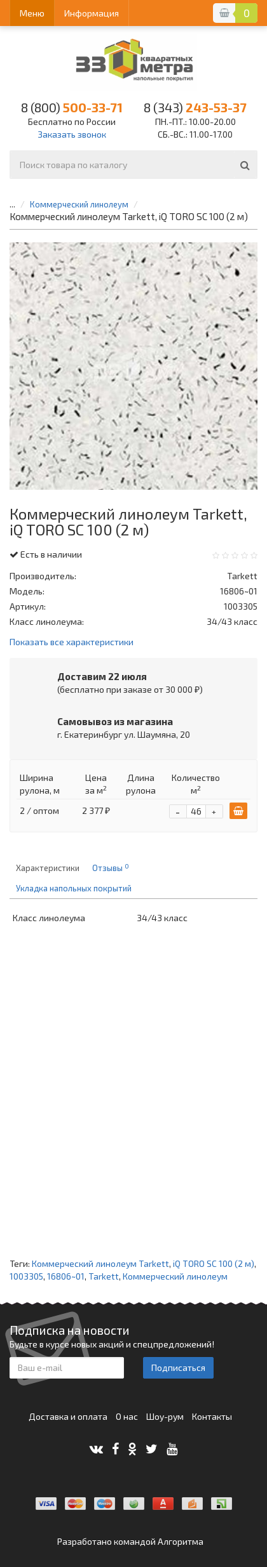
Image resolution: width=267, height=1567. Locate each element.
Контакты (212, 1416)
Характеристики (47, 868)
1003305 (26, 1276)
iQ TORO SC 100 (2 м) (213, 1263)
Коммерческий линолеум (79, 204)
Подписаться (178, 1367)
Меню (32, 13)
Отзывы (110, 868)
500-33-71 (72, 107)
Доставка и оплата (68, 1416)
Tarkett (103, 1276)
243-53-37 (195, 107)
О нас (127, 1416)
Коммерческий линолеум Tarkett (100, 1263)
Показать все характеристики (72, 642)
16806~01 (66, 1276)
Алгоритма (180, 1541)
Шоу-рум (165, 1416)
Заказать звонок (72, 134)
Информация (91, 13)
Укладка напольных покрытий (74, 888)
